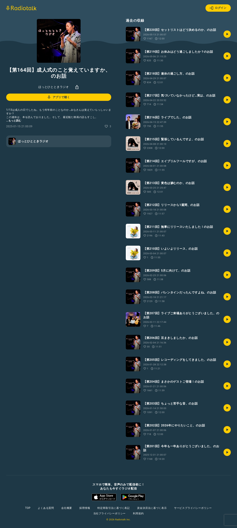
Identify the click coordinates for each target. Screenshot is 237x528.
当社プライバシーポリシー (109, 513)
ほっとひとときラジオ (53, 87)
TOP (27, 507)
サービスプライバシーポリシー (193, 507)
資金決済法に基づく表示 (152, 507)
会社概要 (66, 507)
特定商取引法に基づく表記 (113, 507)
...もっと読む (13, 120)
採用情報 (84, 507)
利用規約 (138, 513)
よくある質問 (46, 507)
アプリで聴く (58, 97)
